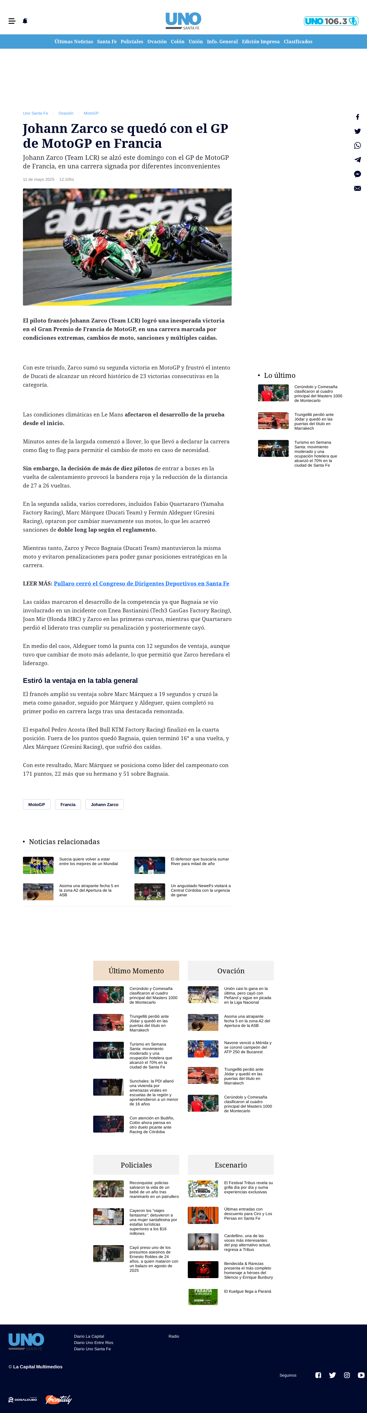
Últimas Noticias (73, 41)
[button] (12, 21)
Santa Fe (107, 41)
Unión (196, 41)
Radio (174, 1336)
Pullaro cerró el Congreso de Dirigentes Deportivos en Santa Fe (141, 583)
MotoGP (91, 113)
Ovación (157, 41)
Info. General (222, 41)
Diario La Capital (89, 1336)
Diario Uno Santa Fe (92, 1349)
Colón (178, 41)
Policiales (132, 41)
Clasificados (298, 41)
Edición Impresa (261, 41)
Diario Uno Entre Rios (93, 1342)
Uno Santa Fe (35, 113)
